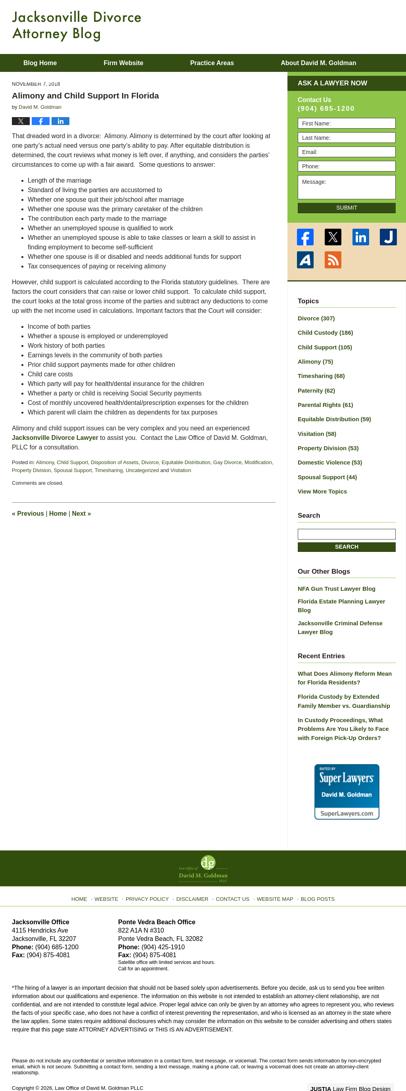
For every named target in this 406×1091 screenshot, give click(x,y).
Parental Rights (324, 401)
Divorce (150, 462)
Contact (40, 80)
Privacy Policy (152, 874)
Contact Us (232, 874)
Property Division (31, 470)
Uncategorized (142, 470)
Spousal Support (73, 470)
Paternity (315, 387)
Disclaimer (194, 874)
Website (113, 874)
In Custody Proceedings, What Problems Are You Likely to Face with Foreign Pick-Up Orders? (340, 708)
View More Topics (321, 485)
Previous (28, 513)
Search (346, 539)
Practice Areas (212, 63)
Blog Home (40, 63)
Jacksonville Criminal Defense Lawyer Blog (338, 610)
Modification (258, 462)
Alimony (45, 462)
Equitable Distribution (186, 462)
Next (81, 513)
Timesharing (109, 470)
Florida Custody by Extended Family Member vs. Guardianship (346, 682)
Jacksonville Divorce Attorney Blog (76, 26)
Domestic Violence (328, 457)
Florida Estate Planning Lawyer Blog (346, 593)
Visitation (181, 470)
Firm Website (123, 63)
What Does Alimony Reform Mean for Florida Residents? (346, 659)
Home (58, 513)
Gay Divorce (227, 462)
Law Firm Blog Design (356, 1067)
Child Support (72, 462)
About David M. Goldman (318, 63)
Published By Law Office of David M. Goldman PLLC (342, 25)
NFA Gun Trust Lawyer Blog (334, 581)
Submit (346, 207)
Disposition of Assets (114, 462)
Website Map (272, 874)
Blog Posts (313, 874)
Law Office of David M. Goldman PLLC (99, 1066)
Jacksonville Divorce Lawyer (55, 437)
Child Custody (324, 332)
